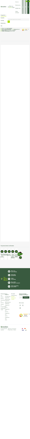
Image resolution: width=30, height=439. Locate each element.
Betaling (2, 298)
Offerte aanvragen (17, 12)
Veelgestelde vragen (2, 309)
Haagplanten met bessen (6, 306)
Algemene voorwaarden (12, 328)
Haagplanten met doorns (6, 314)
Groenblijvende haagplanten (6, 297)
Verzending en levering (2, 301)
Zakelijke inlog (17, 8)
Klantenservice (17, 5)
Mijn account (2, 296)
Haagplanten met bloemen (6, 310)
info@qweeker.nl (14, 295)
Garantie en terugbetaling (2, 305)
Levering (2, 20)
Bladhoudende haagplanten (6, 300)
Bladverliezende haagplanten (6, 303)
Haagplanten (3, 15)
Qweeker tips (3, 23)
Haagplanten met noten (6, 318)
